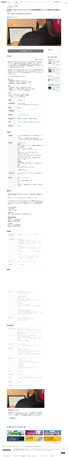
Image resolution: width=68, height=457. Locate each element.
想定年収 (20, 104)
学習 (14, 450)
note (32, 452)
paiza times (26, 452)
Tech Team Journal (17, 452)
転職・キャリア (16, 447)
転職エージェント (35, 447)
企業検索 (52, 447)
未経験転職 (23, 447)
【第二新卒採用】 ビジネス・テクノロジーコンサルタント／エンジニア (54, 85)
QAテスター (50, 76)
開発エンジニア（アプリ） (53, 67)
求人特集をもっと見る (57, 434)
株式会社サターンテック (12, 17)
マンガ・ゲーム (27, 450)
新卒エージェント (44, 447)
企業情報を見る (13, 410)
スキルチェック (20, 450)
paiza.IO (37, 452)
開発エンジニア (51, 59)
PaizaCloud (44, 452)
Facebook (20, 455)
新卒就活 (28, 447)
